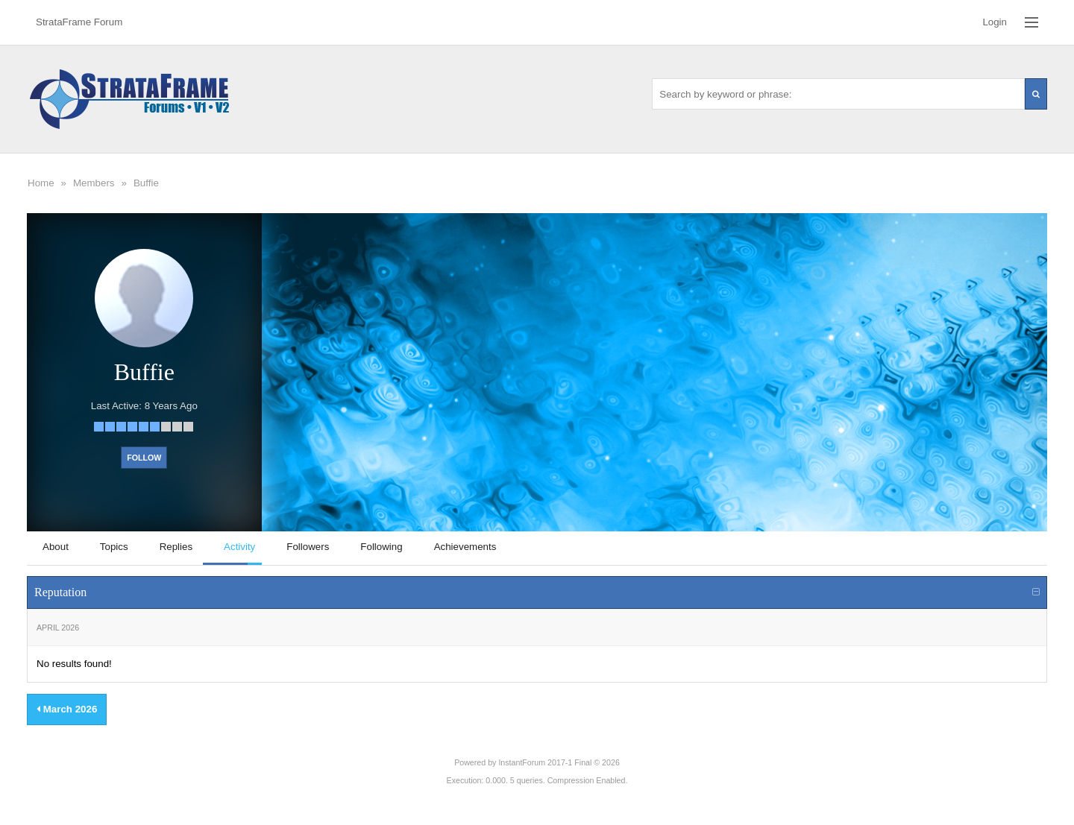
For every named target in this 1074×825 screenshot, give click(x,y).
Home (41, 183)
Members (94, 183)
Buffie (146, 183)
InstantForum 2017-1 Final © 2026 (558, 762)
